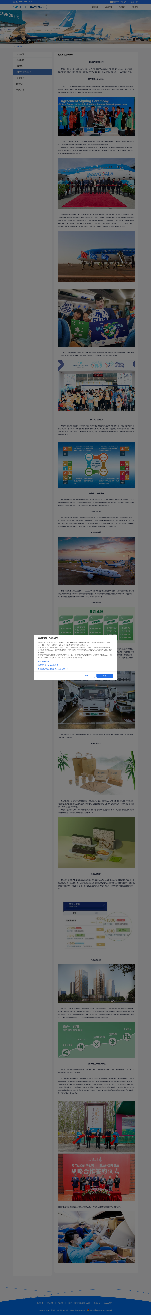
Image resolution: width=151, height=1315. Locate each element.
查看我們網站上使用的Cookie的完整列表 (53, 669)
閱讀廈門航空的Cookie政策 (48, 665)
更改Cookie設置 (44, 661)
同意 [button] (105, 676)
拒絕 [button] (86, 676)
